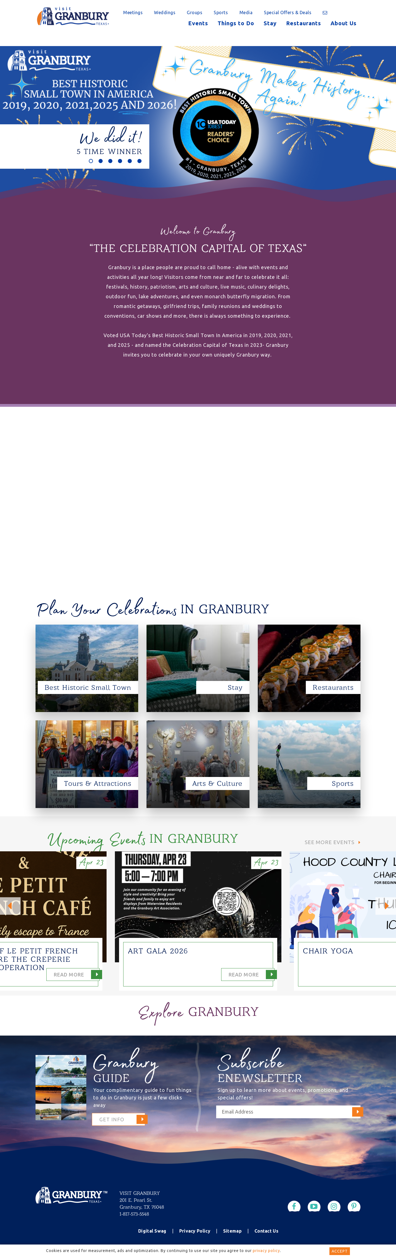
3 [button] (110, 161)
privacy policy (266, 1250)
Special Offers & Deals (287, 12)
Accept (340, 1251)
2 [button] (101, 161)
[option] (198, 130)
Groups (194, 12)
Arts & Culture (218, 783)
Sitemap (232, 1230)
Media (246, 12)
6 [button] (139, 161)
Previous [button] (10, 906)
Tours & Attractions (97, 783)
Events (198, 23)
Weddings (164, 12)
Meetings (133, 12)
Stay (270, 23)
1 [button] (91, 161)
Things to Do (236, 23)
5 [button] (130, 161)
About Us (344, 23)
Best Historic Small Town (88, 687)
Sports (221, 12)
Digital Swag (152, 1230)
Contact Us (266, 1230)
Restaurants (303, 23)
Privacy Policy (194, 1230)
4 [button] (120, 161)
